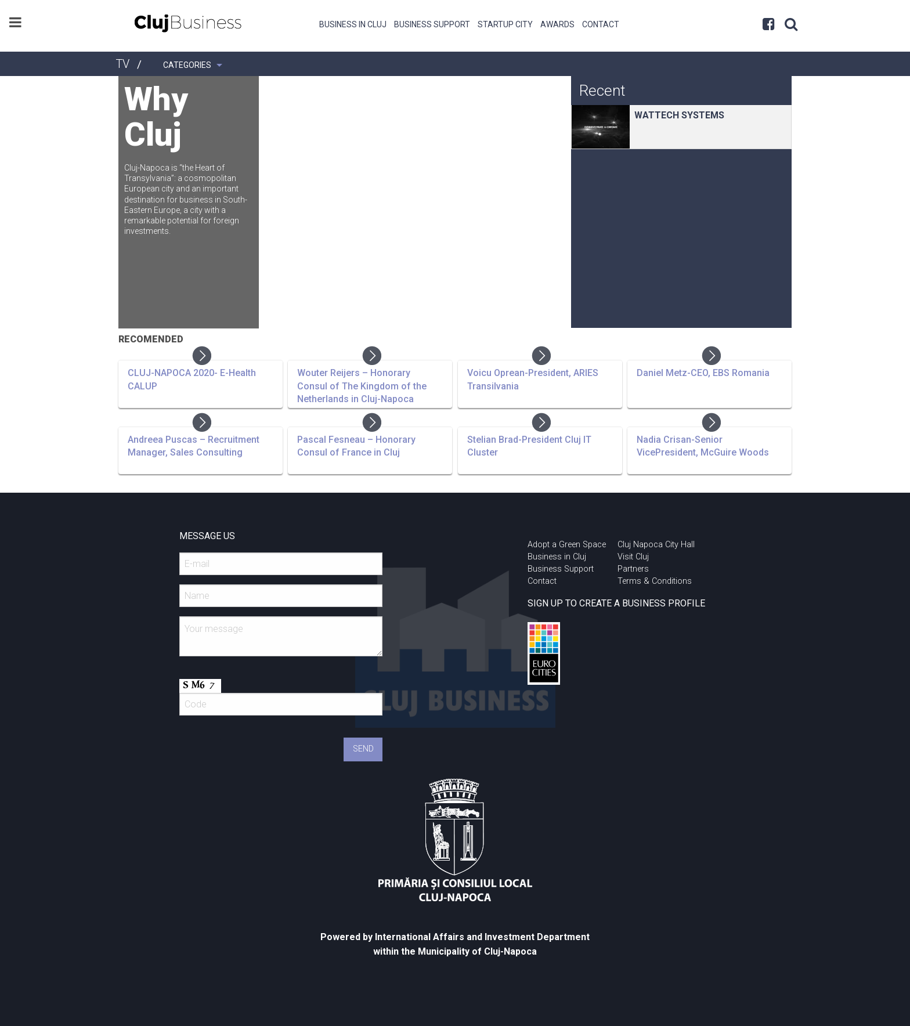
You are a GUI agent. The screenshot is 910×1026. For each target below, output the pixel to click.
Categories (187, 65)
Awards (557, 24)
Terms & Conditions (655, 581)
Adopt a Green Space (567, 545)
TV (122, 64)
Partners (633, 569)
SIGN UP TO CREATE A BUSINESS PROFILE (616, 603)
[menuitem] (353, 23)
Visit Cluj (633, 557)
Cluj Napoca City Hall (656, 545)
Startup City (505, 24)
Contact (600, 24)
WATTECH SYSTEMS (679, 115)
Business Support (432, 24)
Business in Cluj (353, 24)
